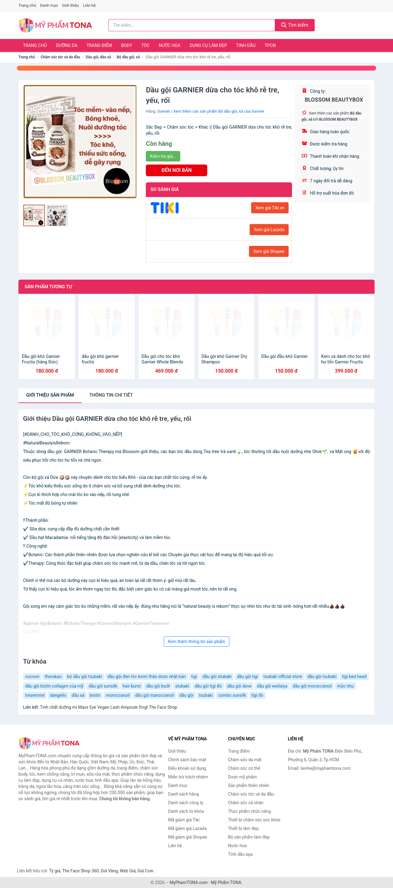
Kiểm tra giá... (163, 156)
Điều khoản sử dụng (187, 768)
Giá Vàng (109, 870)
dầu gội (186, 695)
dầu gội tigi (247, 676)
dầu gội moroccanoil (312, 686)
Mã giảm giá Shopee (187, 837)
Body (126, 45)
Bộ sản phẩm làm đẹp (249, 837)
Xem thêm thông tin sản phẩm (196, 641)
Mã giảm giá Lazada (187, 828)
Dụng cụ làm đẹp (208, 45)
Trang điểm (99, 45)
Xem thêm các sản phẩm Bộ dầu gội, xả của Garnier (218, 111)
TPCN (270, 45)
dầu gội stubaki (217, 676)
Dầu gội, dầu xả (98, 57)
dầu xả (78, 695)
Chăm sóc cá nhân (245, 802)
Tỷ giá (54, 870)
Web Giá (128, 870)
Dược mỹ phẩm (242, 776)
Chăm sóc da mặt (245, 759)
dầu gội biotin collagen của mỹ (54, 686)
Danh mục (49, 5)
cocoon (32, 676)
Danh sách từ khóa (186, 811)
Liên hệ (89, 5)
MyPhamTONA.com (188, 882)
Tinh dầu (245, 45)
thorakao (53, 676)
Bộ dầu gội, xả (128, 57)
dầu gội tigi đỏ (208, 686)
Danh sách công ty (186, 802)
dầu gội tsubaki (322, 676)
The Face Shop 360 (80, 870)
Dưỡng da (66, 45)
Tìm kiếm (294, 25)
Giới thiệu (70, 5)
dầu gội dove (239, 686)
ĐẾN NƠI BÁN (176, 170)
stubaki (182, 686)
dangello (58, 695)
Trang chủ (27, 5)
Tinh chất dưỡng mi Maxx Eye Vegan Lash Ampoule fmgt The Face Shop (108, 707)
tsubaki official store (282, 676)
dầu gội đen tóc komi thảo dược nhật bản (146, 676)
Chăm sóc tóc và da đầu (60, 57)
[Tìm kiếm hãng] (191, 25)
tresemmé (35, 695)
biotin (95, 695)
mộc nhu (345, 686)
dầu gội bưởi (158, 686)
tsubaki (206, 695)
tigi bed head (354, 676)
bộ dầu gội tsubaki (84, 676)
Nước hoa (170, 45)
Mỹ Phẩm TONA (226, 882)
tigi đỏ (257, 695)
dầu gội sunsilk (103, 686)
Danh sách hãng (183, 794)
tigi (194, 676)
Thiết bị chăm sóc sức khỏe (254, 819)
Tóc (145, 45)
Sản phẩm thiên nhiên (248, 785)
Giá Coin (146, 870)
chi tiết (111, 395)
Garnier (164, 111)
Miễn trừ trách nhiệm (188, 776)
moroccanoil (118, 695)
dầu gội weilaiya (272, 686)
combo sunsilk (232, 695)
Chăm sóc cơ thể (244, 768)
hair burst (132, 686)
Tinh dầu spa (240, 854)
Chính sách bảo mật (187, 759)
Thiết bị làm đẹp (243, 828)
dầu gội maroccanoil (154, 695)
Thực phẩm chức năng (249, 811)
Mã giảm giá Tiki (184, 819)
